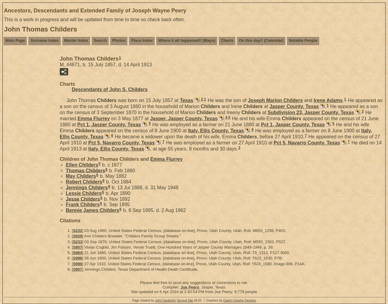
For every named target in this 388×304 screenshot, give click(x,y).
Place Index (142, 40)
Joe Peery (190, 287)
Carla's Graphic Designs (239, 300)
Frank (83, 204)
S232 (77, 230)
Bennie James (92, 210)
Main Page (15, 40)
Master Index (76, 40)
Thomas (85, 170)
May (81, 176)
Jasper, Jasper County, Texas (184, 118)
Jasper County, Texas (294, 106)
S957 (77, 247)
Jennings (87, 187)
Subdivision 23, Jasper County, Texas (311, 112)
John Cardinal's (165, 300)
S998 (77, 258)
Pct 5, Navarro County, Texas (121, 142)
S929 (77, 236)
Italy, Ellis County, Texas (216, 130)
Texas (186, 100)
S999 (77, 264)
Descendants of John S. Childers (110, 89)
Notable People (303, 40)
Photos (118, 40)
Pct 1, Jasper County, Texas (109, 124)
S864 (77, 252)
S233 (77, 242)
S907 (77, 269)
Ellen (82, 164)
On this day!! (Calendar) (261, 40)
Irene (328, 100)
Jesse (83, 198)
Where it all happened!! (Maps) (187, 40)
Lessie (84, 193)
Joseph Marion (275, 100)
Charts (227, 40)
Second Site (185, 300)
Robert (84, 181)
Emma (94, 118)
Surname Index (44, 40)
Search (100, 40)
